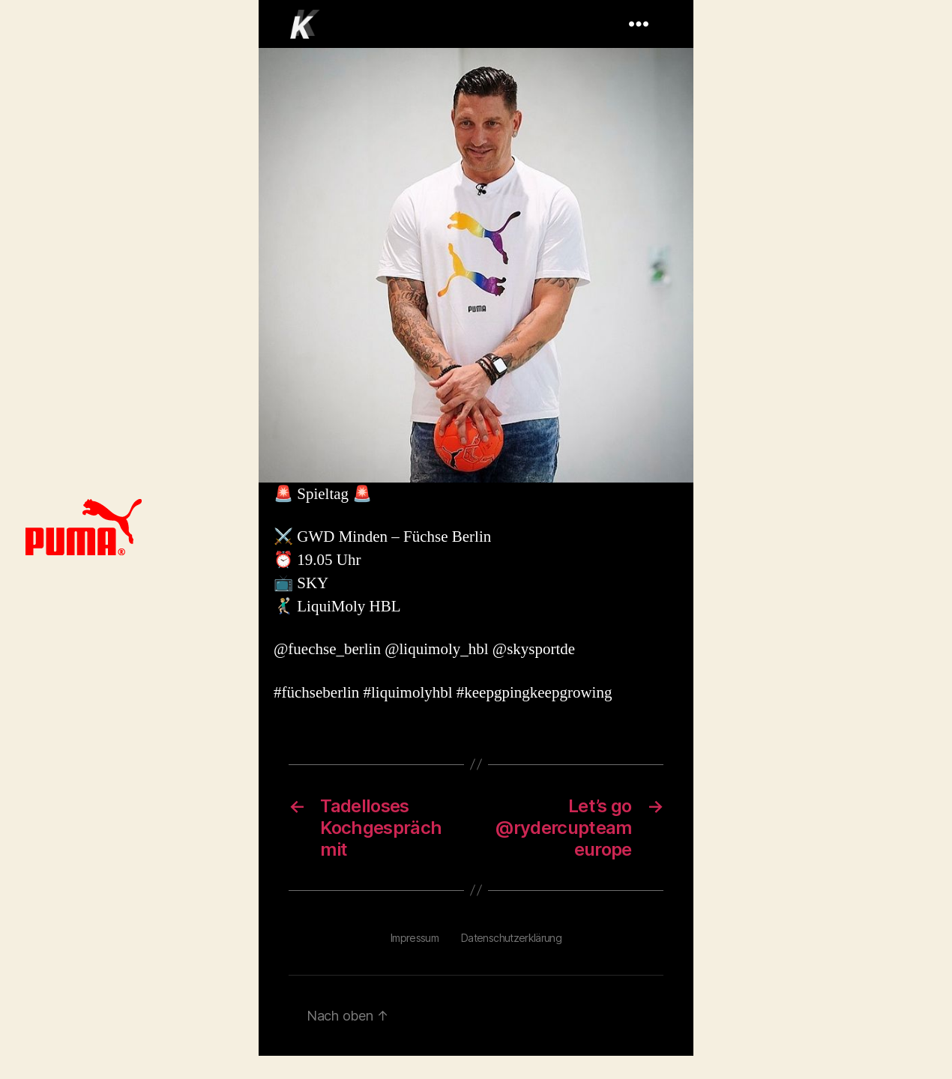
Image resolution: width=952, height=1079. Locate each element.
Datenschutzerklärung (511, 937)
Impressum (415, 937)
